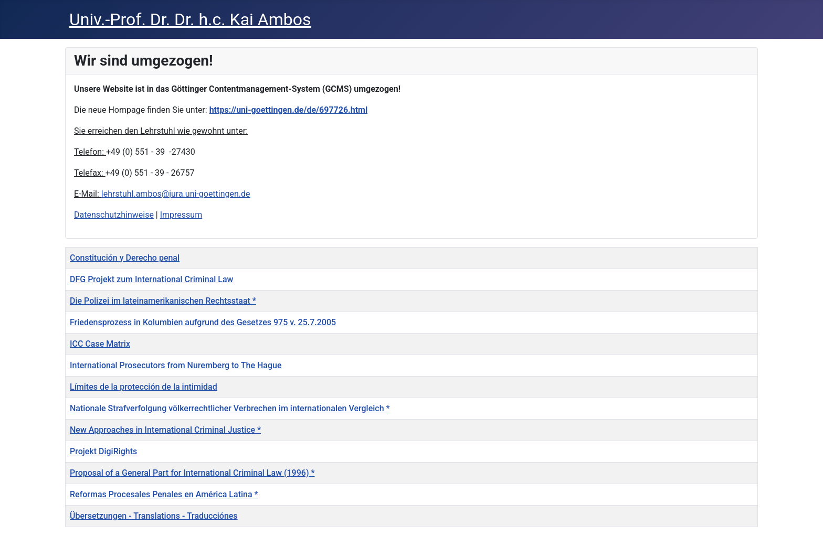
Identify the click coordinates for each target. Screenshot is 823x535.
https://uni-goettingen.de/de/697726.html (288, 110)
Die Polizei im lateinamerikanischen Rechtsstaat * (163, 301)
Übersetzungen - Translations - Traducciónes (154, 516)
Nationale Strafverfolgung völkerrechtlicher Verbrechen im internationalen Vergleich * (230, 408)
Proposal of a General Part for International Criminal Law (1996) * (192, 473)
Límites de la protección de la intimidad (143, 387)
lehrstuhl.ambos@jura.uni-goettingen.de (175, 194)
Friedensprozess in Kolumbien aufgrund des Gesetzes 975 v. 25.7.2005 (203, 322)
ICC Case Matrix (100, 344)
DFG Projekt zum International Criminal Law (152, 279)
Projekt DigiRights (103, 451)
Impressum (181, 215)
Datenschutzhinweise (114, 215)
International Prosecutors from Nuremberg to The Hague (176, 365)
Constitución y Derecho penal (125, 258)
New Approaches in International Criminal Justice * (165, 430)
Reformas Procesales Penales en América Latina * (164, 494)
